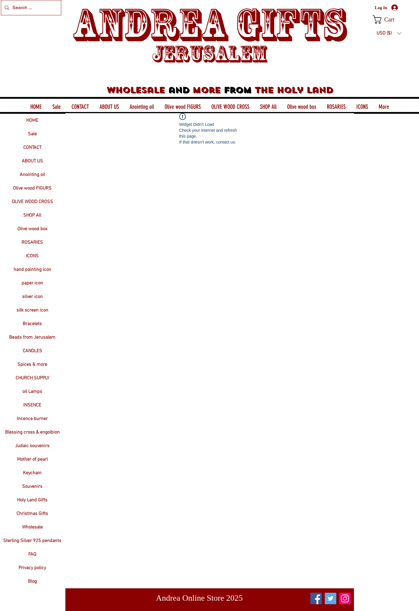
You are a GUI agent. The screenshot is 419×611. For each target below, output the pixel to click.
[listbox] (389, 33)
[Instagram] (345, 598)
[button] (389, 19)
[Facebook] (316, 598)
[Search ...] (30, 7)
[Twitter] (330, 598)
